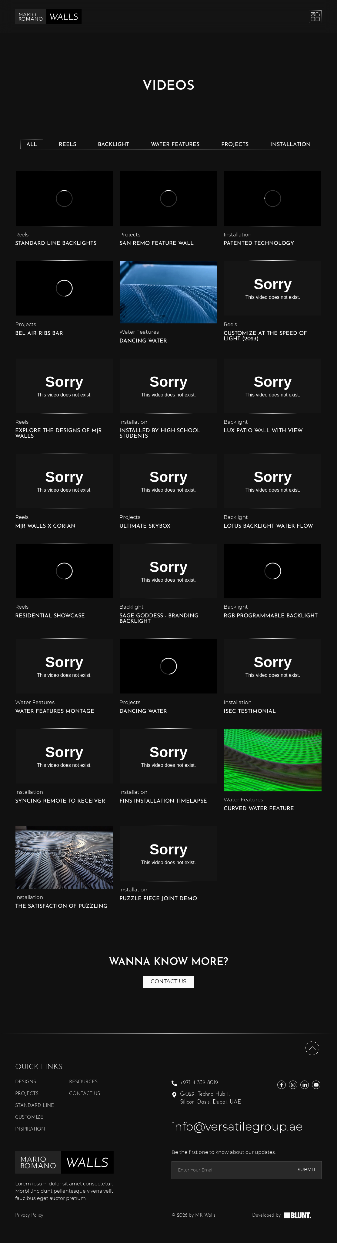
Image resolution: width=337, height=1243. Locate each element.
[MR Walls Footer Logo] (64, 1169)
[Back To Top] (312, 1055)
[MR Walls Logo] (48, 16)
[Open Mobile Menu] (315, 17)
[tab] (31, 144)
